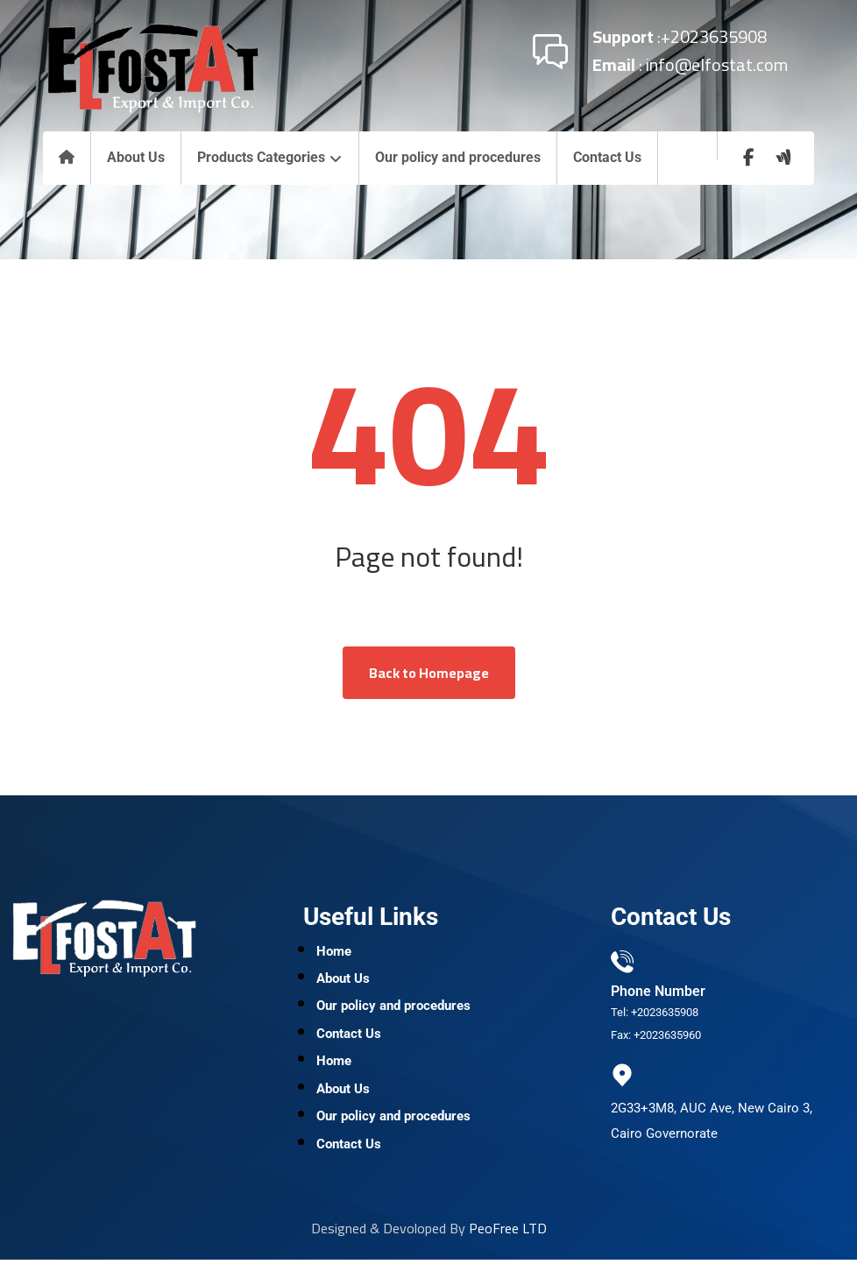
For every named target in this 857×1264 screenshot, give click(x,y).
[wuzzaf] (783, 157)
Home (333, 952)
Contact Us (348, 1036)
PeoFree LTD (508, 1232)
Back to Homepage (429, 673)
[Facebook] (748, 157)
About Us (343, 980)
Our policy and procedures (393, 1008)
